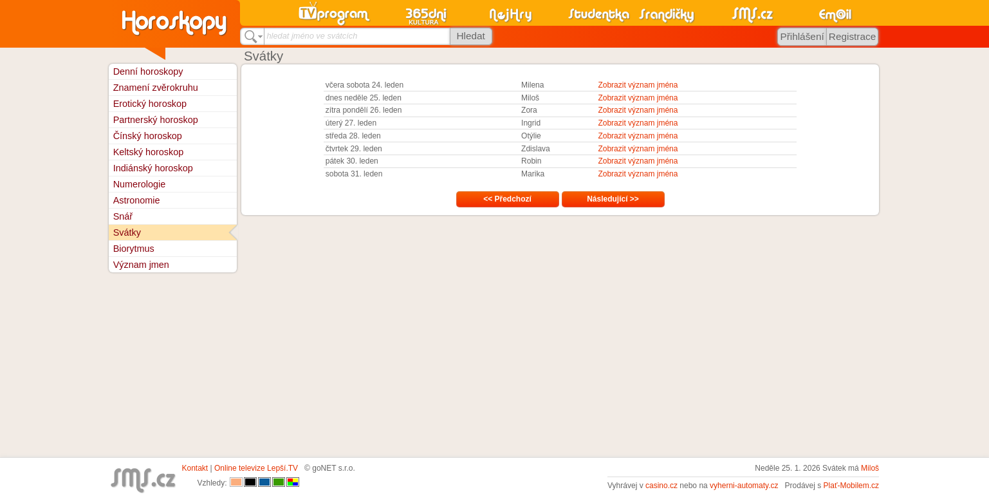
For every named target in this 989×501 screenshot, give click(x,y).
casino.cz (661, 485)
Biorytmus (133, 248)
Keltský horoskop (148, 152)
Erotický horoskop (150, 104)
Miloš (870, 468)
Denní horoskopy (148, 71)
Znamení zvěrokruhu (155, 87)
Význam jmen (141, 265)
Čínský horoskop (147, 136)
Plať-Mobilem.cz (852, 485)
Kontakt (195, 468)
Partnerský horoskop (155, 120)
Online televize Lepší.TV (256, 468)
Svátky (127, 232)
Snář (123, 216)
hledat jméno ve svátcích (311, 36)
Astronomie (136, 200)
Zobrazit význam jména (638, 85)
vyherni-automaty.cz (744, 485)
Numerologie (139, 184)
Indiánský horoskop (153, 168)
